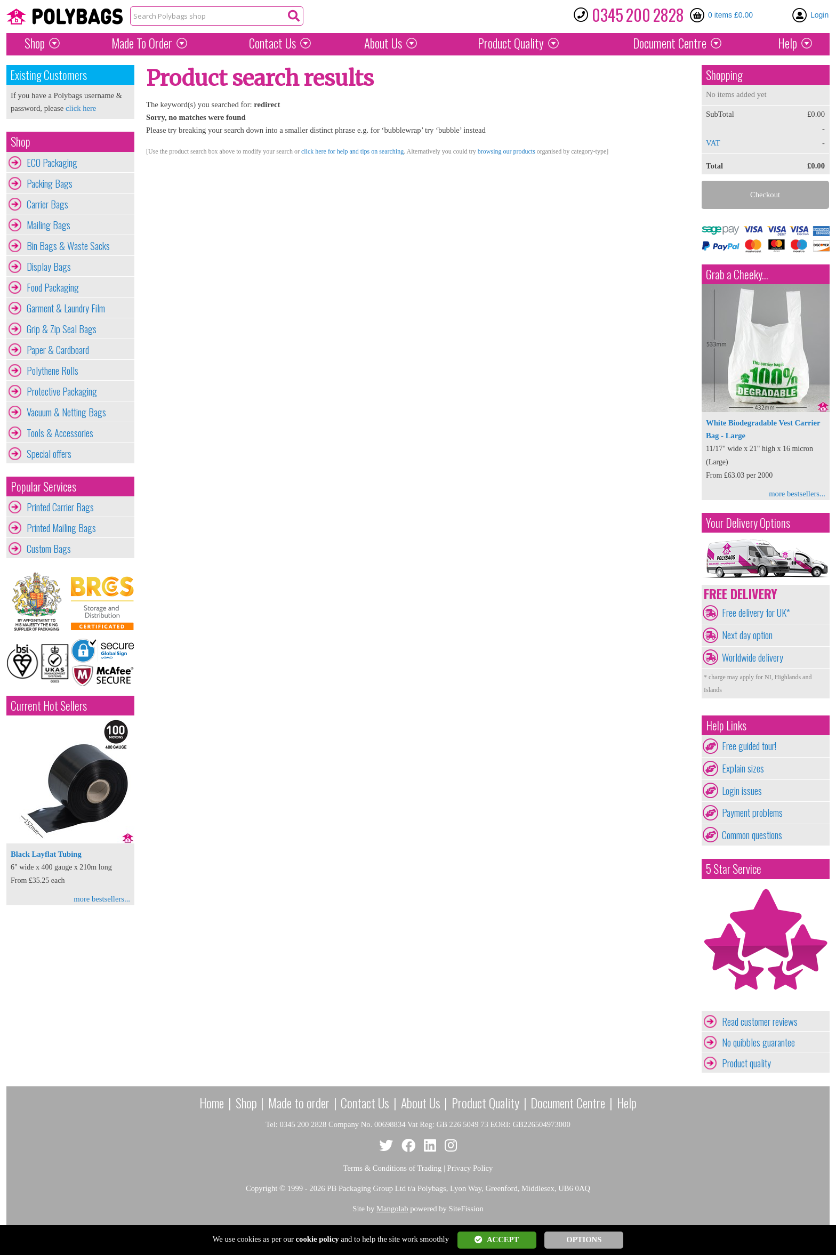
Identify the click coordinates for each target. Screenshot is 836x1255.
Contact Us (272, 43)
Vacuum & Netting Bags (66, 412)
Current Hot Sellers (49, 705)
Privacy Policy (470, 1168)
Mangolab (392, 1208)
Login (819, 15)
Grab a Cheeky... (737, 274)
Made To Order (141, 43)
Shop (35, 43)
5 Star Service (733, 868)
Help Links (726, 725)
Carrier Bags (47, 204)
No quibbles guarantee (758, 1042)
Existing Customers (49, 75)
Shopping (724, 75)
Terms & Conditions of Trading (392, 1168)
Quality (511, 43)
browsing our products (506, 151)
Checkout (765, 194)
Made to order (298, 1102)
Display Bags (49, 266)
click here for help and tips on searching (352, 151)
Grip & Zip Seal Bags (62, 329)
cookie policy (317, 1239)
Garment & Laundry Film (66, 308)
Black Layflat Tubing (46, 854)
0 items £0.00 (730, 15)
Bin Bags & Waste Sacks (68, 245)
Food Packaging (53, 287)
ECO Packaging (52, 162)
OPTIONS (583, 1239)
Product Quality (485, 1102)
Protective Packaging (62, 391)
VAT (713, 143)
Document (669, 43)
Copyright (261, 1188)
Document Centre (567, 1102)
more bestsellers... (102, 899)
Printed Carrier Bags (60, 507)
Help (787, 43)
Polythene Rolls (52, 370)
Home (211, 1102)
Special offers (49, 453)
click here (81, 108)
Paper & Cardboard (58, 349)
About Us (383, 43)
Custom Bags (49, 548)
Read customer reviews (760, 1021)
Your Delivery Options (748, 522)
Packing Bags (50, 183)
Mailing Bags (48, 225)
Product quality (746, 1063)
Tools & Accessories (60, 433)
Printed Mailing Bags (61, 527)
